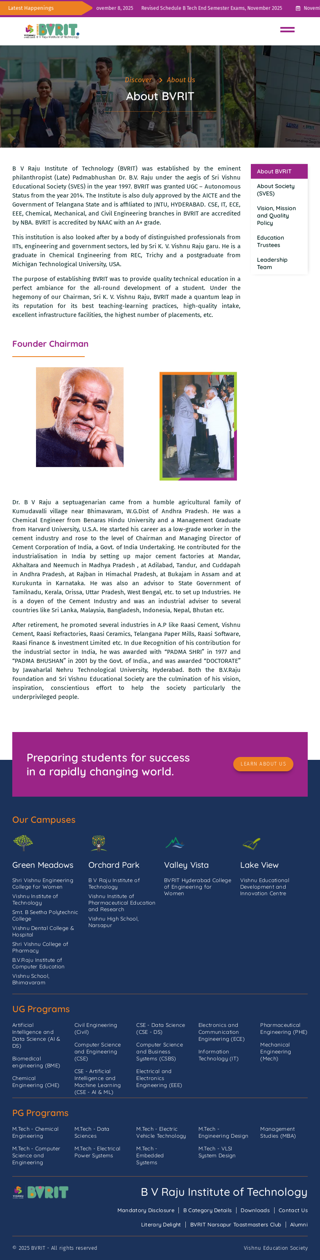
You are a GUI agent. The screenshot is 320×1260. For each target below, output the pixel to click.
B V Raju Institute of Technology (224, 1192)
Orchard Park (114, 865)
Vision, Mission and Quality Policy (276, 215)
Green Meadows (42, 865)
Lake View (259, 865)
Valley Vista (186, 865)
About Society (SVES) (276, 189)
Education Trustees (270, 241)
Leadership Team (272, 263)
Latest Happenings (31, 8)
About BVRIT (274, 171)
